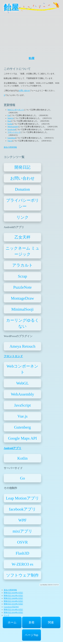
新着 (31, 622)
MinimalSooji (22, 309)
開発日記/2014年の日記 (13, 610)
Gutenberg (11, 138)
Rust (9, 121)
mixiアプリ (22, 531)
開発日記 (22, 167)
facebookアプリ (22, 509)
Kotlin (9, 124)
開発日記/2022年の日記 (13, 596)
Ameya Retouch (22, 346)
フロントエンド (14, 132)
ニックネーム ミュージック (22, 251)
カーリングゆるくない (22, 323)
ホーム (12, 622)
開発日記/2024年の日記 (13, 601)
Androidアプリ (12, 448)
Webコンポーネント (15, 110)
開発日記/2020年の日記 (13, 593)
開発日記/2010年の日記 (13, 612)
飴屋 (11, 7)
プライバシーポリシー (22, 203)
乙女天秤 (22, 237)
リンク (22, 217)
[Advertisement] (31, 32)
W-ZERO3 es (22, 564)
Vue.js (9, 141)
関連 (51, 622)
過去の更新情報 (10, 147)
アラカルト (22, 265)
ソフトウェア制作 (22, 575)
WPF (22, 520)
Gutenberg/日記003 (11, 607)
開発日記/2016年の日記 (13, 604)
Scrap (22, 276)
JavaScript (11, 129)
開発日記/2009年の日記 (13, 598)
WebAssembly (12, 127)
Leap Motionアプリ (22, 498)
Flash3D (22, 553)
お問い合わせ (24, 91)
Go (8, 115)
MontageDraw (22, 298)
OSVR (22, 542)
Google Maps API (22, 438)
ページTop (31, 635)
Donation (22, 189)
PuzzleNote (22, 287)
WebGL (10, 118)
